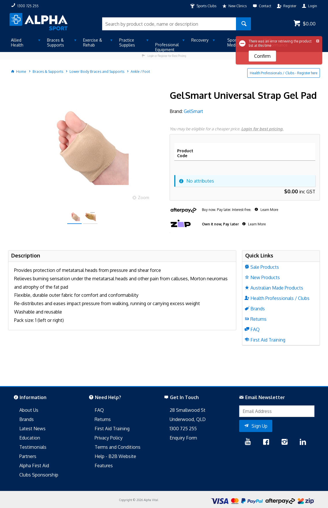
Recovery (200, 40)
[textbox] (169, 23)
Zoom (143, 197)
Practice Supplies (127, 42)
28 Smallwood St (187, 410)
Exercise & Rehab (92, 42)
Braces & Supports (55, 42)
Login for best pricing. (262, 128)
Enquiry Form (183, 438)
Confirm (262, 56)
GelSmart (193, 111)
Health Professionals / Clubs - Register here (283, 73)
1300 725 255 (183, 428)
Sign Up (259, 426)
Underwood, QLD (188, 419)
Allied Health (17, 42)
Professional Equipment (167, 47)
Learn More (269, 209)
